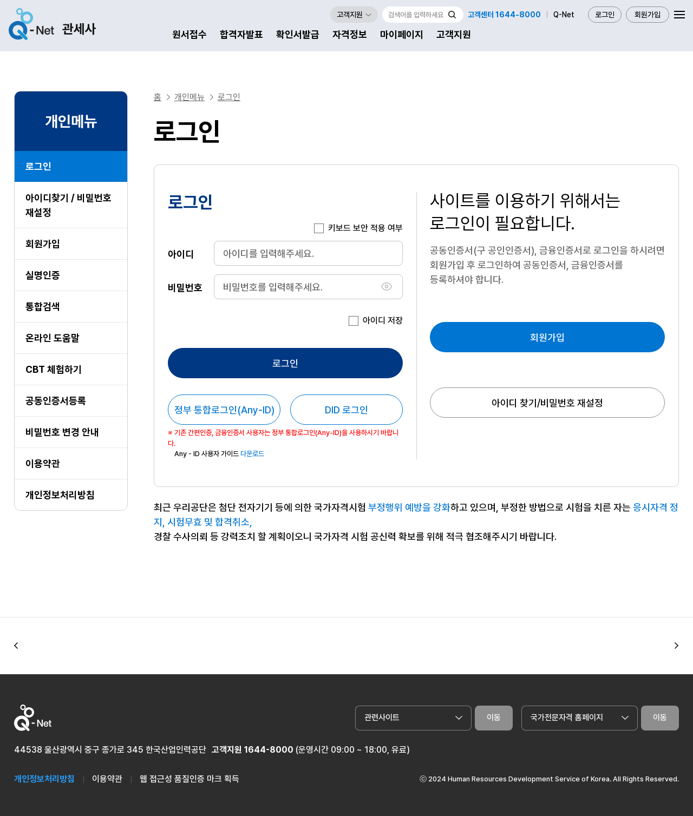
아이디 (181, 253)
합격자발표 (241, 34)
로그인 (604, 14)
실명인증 (42, 275)
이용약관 (42, 463)
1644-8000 (268, 750)
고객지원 (453, 34)
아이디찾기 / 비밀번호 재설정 (68, 205)
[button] (16, 645)
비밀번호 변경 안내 (62, 432)
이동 (494, 717)
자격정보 (349, 34)
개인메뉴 (189, 97)
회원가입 (648, 14)
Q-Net (563, 14)
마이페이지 (401, 34)
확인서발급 (297, 34)
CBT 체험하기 (53, 369)
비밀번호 (185, 287)
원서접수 (189, 34)
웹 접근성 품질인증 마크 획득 (189, 779)
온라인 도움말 (52, 338)
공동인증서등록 (55, 400)
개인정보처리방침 (60, 495)
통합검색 (42, 306)
